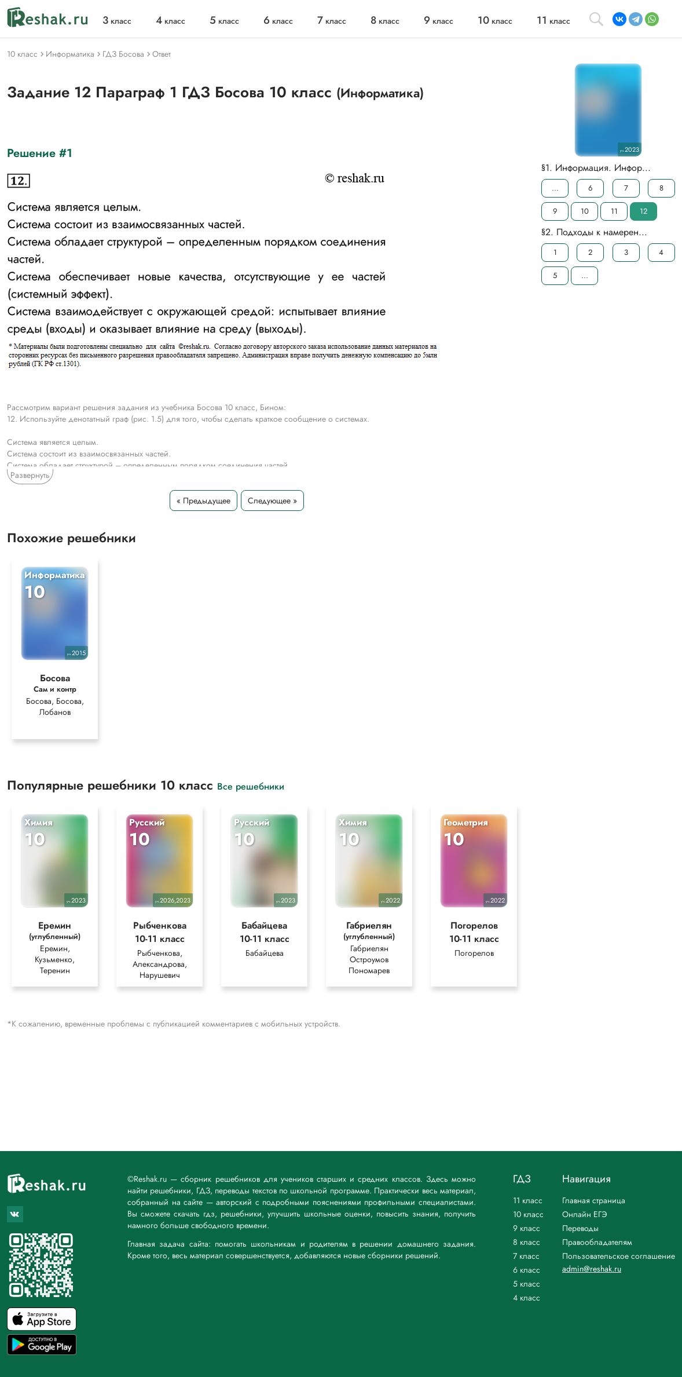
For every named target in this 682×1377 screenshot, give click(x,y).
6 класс (526, 1270)
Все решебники (250, 786)
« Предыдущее (203, 500)
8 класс (526, 1242)
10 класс (528, 1214)
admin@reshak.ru (591, 1268)
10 (585, 211)
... (555, 187)
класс (116, 21)
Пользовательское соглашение (618, 1256)
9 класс (526, 1228)
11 (614, 211)
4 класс (526, 1297)
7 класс (526, 1256)
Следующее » (272, 500)
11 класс (527, 1200)
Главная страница (593, 1200)
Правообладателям (597, 1242)
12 (643, 211)
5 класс (526, 1284)
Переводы (580, 1228)
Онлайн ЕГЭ (584, 1214)
